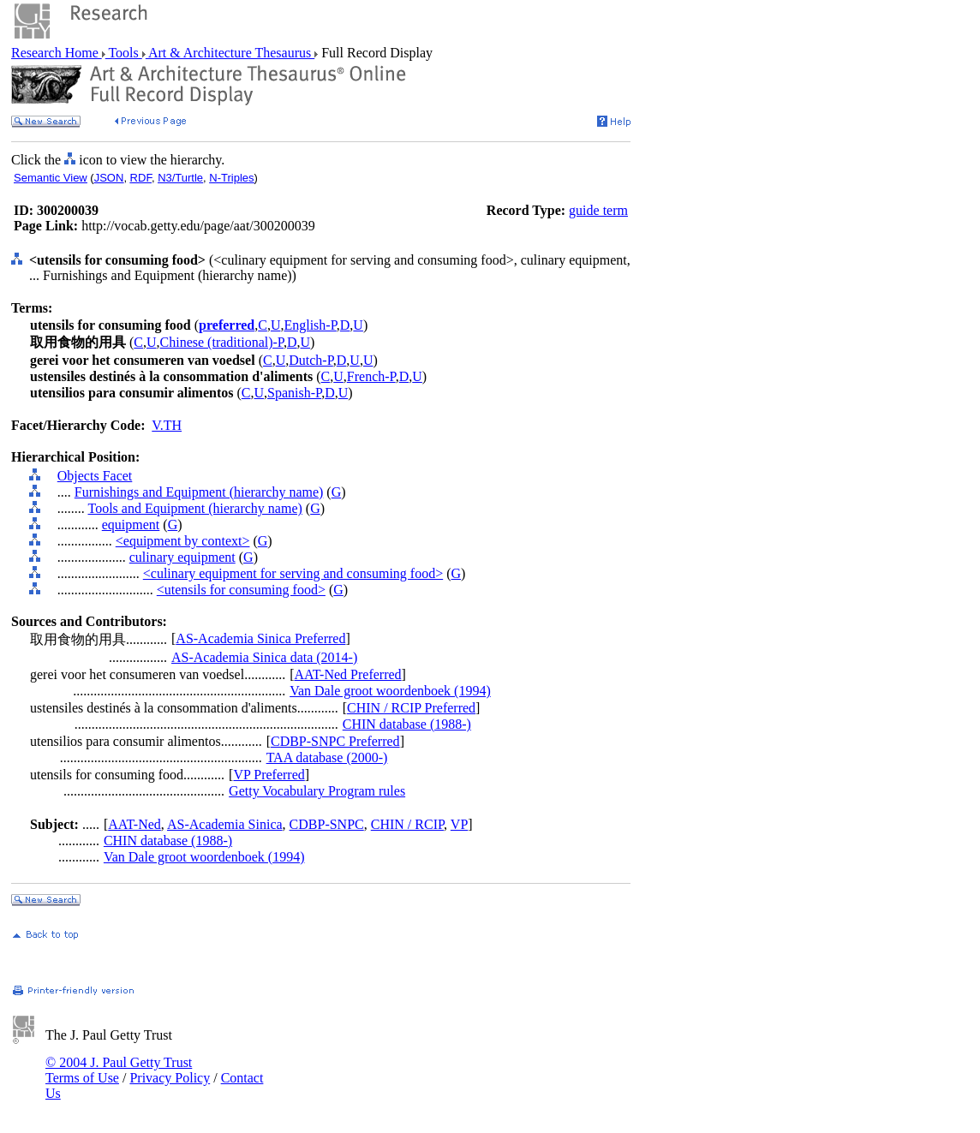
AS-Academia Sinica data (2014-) (264, 657)
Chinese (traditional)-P (222, 342)
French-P (371, 376)
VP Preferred (268, 774)
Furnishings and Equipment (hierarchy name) (199, 492)
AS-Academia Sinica (225, 824)
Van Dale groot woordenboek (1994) (390, 690)
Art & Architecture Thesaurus (230, 52)
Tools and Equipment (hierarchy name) (194, 508)
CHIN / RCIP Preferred (411, 708)
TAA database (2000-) (327, 757)
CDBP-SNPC (327, 824)
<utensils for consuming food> (241, 589)
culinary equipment (182, 557)
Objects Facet (95, 475)
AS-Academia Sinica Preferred (260, 638)
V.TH (167, 425)
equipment (131, 524)
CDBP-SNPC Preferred (335, 741)
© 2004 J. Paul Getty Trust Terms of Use (118, 1070)
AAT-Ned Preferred (347, 674)
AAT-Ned (134, 824)
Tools (123, 52)
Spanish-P (294, 392)
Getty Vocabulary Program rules (317, 791)
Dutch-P (311, 360)
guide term (598, 210)
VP (459, 824)
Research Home (56, 52)
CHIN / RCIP (407, 824)
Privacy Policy (169, 1077)
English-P (310, 325)
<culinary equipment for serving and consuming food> (293, 573)
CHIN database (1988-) (407, 724)
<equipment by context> (183, 541)
